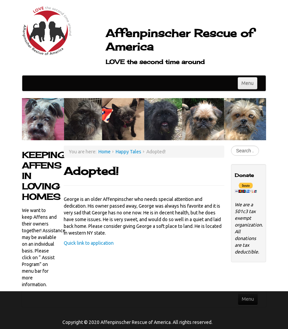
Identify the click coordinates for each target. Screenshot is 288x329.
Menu (247, 83)
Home (104, 151)
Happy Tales (128, 151)
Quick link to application (89, 243)
